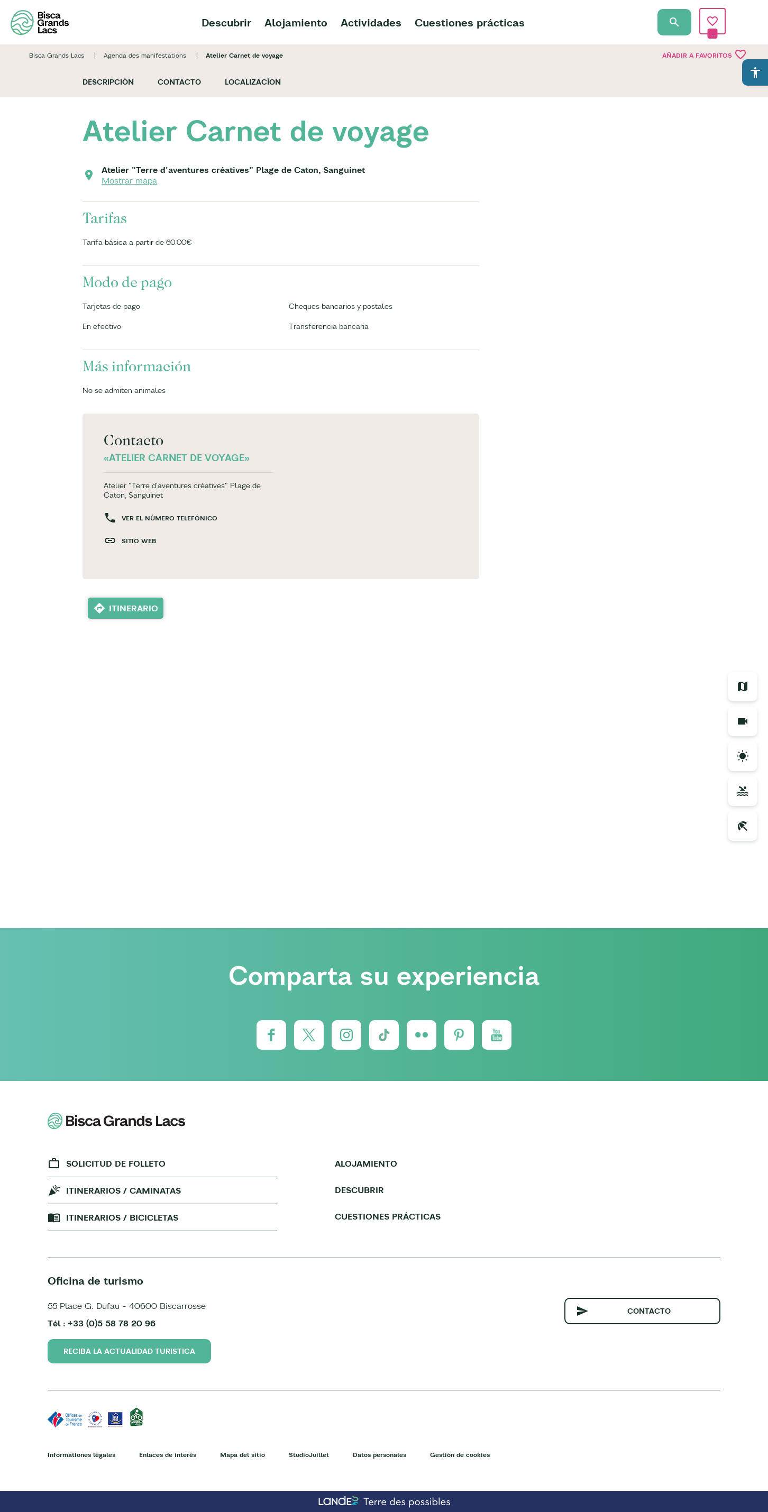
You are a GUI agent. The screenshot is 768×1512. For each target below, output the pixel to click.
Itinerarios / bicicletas (122, 1217)
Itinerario (133, 608)
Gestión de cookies (460, 1455)
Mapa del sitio (242, 1455)
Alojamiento (295, 22)
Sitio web (139, 541)
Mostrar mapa (129, 180)
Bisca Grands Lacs (56, 55)
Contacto (179, 82)
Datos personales (379, 1455)
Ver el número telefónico (169, 518)
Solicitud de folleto (116, 1163)
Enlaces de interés (167, 1455)
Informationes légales (81, 1455)
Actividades (371, 22)
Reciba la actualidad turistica (129, 1351)
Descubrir (226, 22)
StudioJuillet (309, 1455)
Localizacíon (253, 82)
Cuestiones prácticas (470, 22)
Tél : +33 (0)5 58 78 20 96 (102, 1323)
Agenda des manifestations (145, 55)
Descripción (108, 82)
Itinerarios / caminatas (123, 1190)
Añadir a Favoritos (704, 54)
